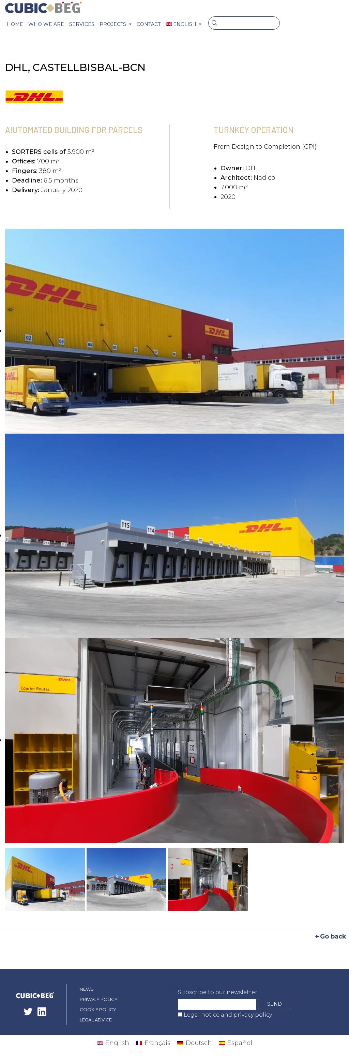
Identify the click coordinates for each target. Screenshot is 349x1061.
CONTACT (149, 24)
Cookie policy (98, 1009)
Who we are (46, 24)
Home (15, 24)
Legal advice (96, 1019)
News (87, 989)
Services (81, 24)
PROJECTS (113, 24)
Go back (330, 936)
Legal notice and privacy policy (227, 1015)
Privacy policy (99, 999)
